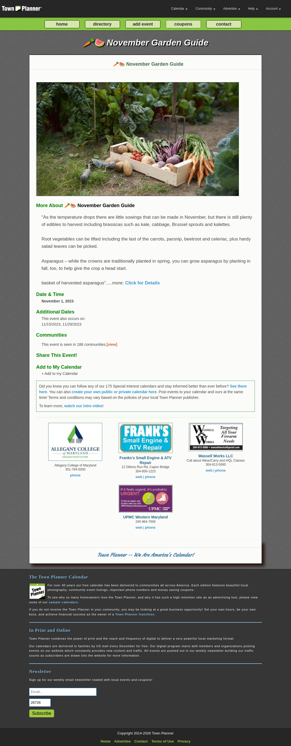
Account (273, 9)
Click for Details (142, 282)
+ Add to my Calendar (60, 373)
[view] (112, 344)
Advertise (231, 9)
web (138, 477)
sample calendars (63, 602)
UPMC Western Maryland (145, 517)
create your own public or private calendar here (114, 392)
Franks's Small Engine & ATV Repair (145, 460)
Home (106, 741)
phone (75, 475)
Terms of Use (162, 741)
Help (253, 9)
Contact (141, 741)
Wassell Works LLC (215, 456)
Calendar (179, 9)
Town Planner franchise (134, 614)
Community (205, 9)
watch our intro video (83, 406)
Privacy (184, 741)
